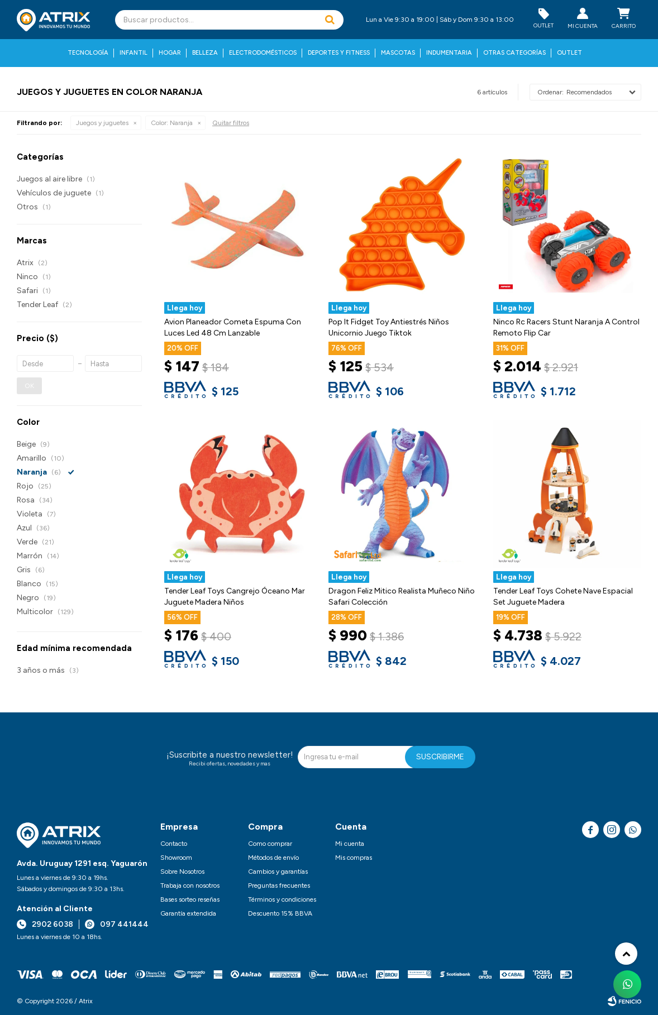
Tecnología (88, 52)
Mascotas (398, 52)
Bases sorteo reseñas (190, 899)
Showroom (176, 857)
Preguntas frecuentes (279, 885)
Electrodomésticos (263, 52)
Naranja (172, 123)
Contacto (173, 844)
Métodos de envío (273, 857)
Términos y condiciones (282, 899)
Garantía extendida (188, 913)
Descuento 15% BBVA (280, 913)
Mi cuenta (349, 844)
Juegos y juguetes (102, 123)
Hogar (170, 52)
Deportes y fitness (339, 52)
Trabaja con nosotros (190, 885)
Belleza (205, 52)
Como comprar (270, 844)
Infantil (133, 52)
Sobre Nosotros (182, 871)
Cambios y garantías (278, 871)
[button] (330, 20)
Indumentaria (449, 52)
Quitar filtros (230, 123)
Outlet (569, 52)
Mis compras (353, 857)
